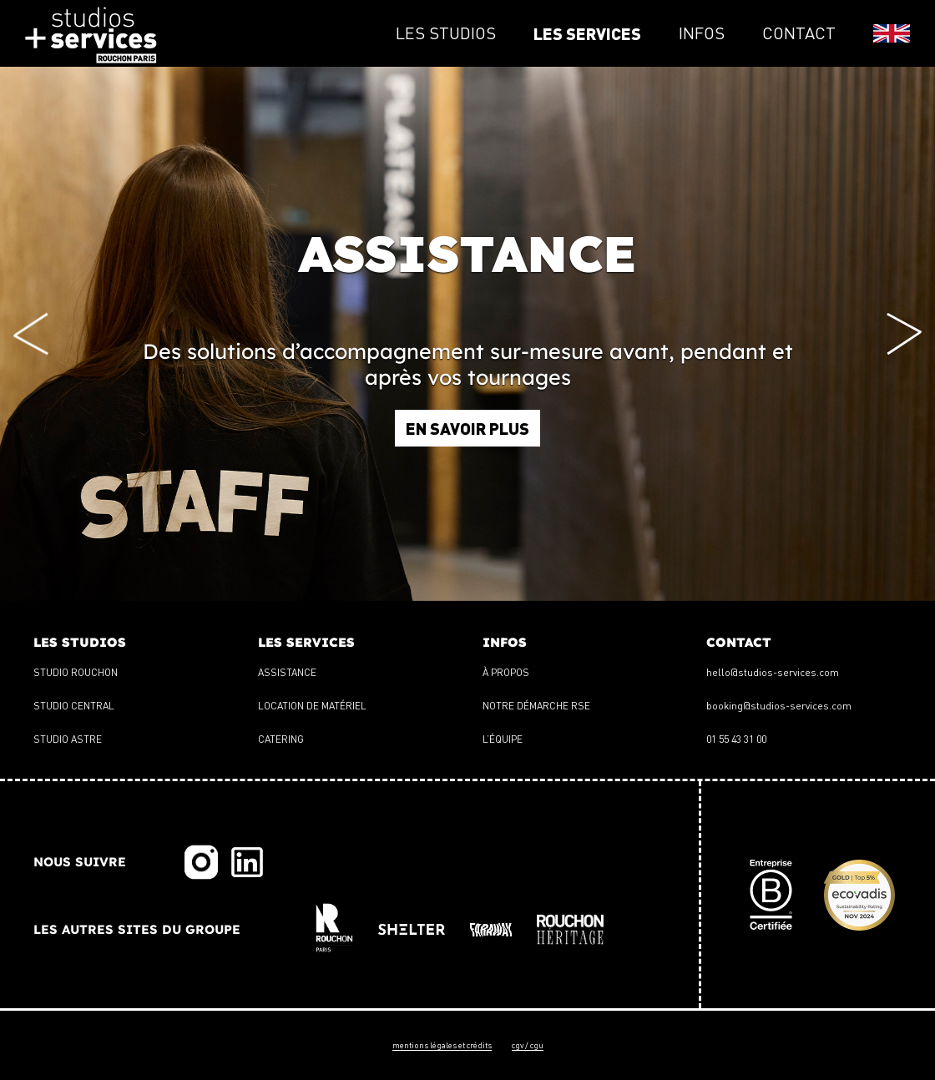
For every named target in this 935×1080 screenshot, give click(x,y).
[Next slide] (904, 334)
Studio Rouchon (75, 672)
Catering (281, 739)
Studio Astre (67, 739)
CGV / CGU (527, 1045)
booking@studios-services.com (779, 705)
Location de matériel (312, 705)
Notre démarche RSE (536, 705)
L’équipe (503, 739)
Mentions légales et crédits (442, 1045)
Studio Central (73, 705)
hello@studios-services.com (772, 672)
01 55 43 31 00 (736, 739)
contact (799, 33)
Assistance (287, 672)
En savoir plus (467, 427)
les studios (446, 33)
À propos (506, 672)
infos (702, 33)
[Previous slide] (30, 334)
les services (587, 33)
